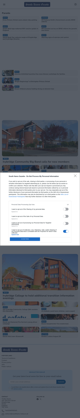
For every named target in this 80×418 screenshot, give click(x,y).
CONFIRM (25, 239)
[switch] (66, 209)
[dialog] (40, 209)
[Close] (76, 176)
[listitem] (40, 205)
